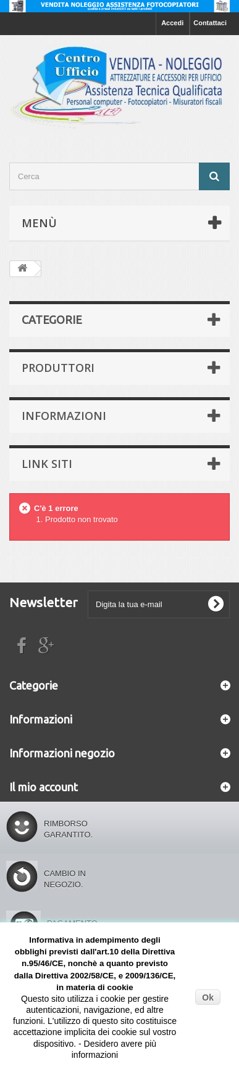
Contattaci (210, 22)
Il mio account (43, 787)
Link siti (47, 463)
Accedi (172, 22)
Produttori (58, 367)
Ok (208, 997)
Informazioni (64, 415)
